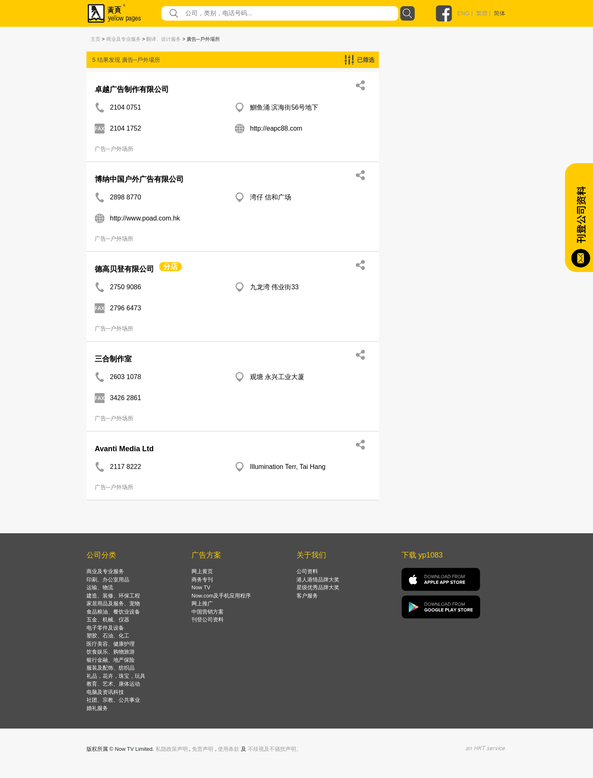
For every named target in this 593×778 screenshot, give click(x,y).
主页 (95, 39)
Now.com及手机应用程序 (221, 596)
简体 (499, 13)
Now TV (200, 587)
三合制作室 (113, 359)
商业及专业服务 (123, 39)
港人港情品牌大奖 (317, 579)
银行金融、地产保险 (110, 660)
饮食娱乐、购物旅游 (110, 652)
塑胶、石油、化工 (107, 636)
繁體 (482, 13)
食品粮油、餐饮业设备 (113, 612)
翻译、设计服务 (163, 39)
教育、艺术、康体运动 (113, 684)
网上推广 (202, 603)
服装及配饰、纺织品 (110, 668)
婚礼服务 (97, 708)
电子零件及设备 (105, 628)
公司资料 (307, 571)
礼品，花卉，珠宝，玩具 (115, 676)
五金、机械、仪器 (107, 619)
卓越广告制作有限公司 (132, 89)
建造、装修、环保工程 (113, 596)
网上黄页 (202, 571)
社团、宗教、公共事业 (113, 700)
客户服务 (307, 596)
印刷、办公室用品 (107, 579)
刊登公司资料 (207, 619)
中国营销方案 (207, 612)
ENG (463, 13)
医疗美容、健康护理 (110, 644)
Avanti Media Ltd (124, 449)
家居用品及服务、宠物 (113, 603)
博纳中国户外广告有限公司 (139, 179)
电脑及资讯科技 (105, 692)
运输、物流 (99, 587)
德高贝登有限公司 (124, 269)
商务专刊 (202, 579)
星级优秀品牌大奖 (317, 587)
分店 (170, 266)
